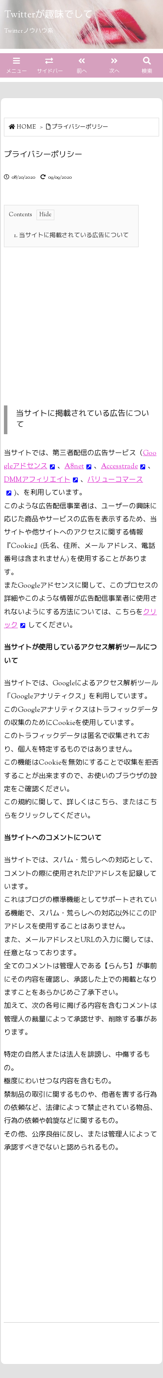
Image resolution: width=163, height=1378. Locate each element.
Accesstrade (119, 467)
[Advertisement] (77, 317)
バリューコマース (115, 480)
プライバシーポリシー (80, 127)
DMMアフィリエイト (37, 480)
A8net (74, 467)
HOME (26, 127)
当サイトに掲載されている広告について (71, 235)
